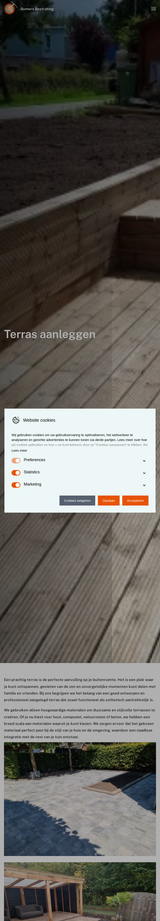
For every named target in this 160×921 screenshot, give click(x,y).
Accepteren (135, 500)
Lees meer (19, 450)
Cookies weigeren (77, 500)
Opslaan (109, 500)
